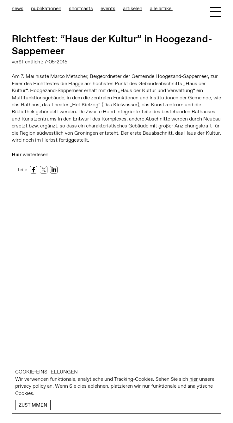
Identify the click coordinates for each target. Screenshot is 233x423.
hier (193, 379)
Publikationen (46, 8)
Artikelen (132, 8)
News (17, 8)
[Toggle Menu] (215, 12)
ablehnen (98, 386)
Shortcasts (81, 8)
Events (108, 8)
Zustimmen (33, 405)
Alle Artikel (161, 8)
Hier (16, 154)
